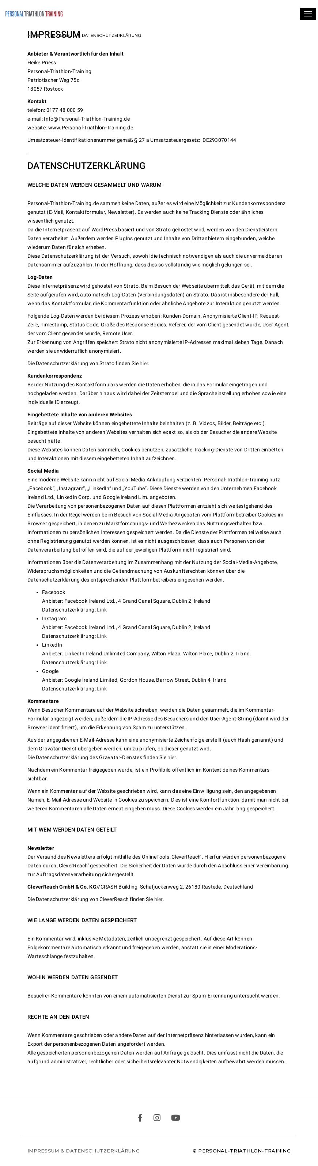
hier (144, 363)
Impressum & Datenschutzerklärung (83, 1151)
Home (34, 35)
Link (102, 610)
